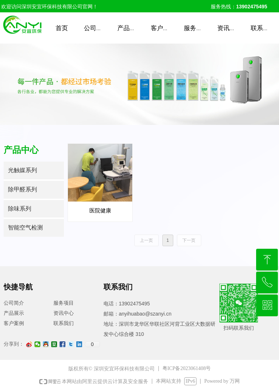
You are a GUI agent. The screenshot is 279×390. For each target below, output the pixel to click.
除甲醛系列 (22, 189)
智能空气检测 (25, 227)
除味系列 (19, 209)
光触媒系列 (22, 170)
